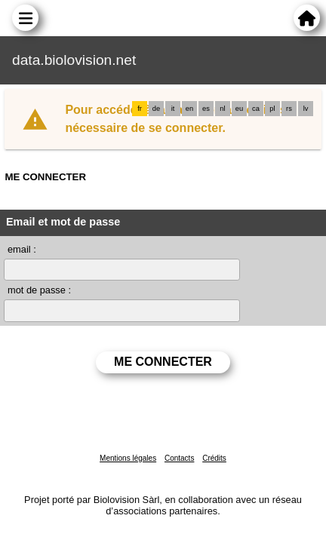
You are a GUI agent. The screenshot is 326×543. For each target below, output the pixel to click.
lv (306, 108)
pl (272, 108)
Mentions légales (128, 458)
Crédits (214, 458)
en (189, 108)
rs (289, 108)
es (206, 108)
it (173, 108)
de (156, 108)
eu (239, 108)
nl (222, 108)
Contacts (179, 458)
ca (256, 108)
